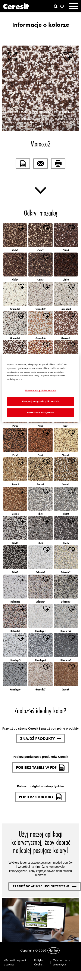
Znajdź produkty (40, 738)
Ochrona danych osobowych (62, 962)
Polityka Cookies (39, 962)
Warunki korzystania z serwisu (15, 962)
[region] (40, 388)
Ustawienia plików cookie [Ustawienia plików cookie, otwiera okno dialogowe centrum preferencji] (40, 390)
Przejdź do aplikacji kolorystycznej (45, 886)
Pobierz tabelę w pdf (40, 767)
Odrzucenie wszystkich (40, 412)
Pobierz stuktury (40, 797)
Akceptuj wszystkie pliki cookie (40, 401)
